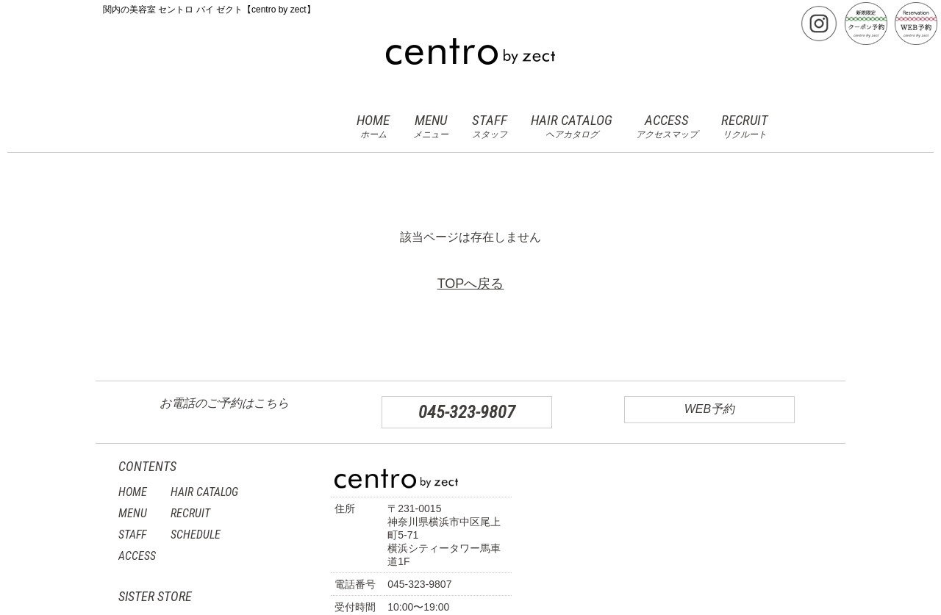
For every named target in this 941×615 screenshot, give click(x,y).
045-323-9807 (466, 412)
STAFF (489, 126)
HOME (373, 126)
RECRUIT (744, 126)
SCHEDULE (196, 535)
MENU (430, 126)
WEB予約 (709, 409)
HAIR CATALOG (571, 126)
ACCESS (667, 126)
